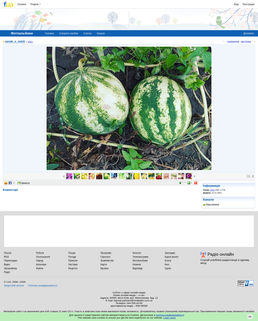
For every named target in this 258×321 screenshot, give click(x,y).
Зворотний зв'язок (14, 285)
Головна (21, 4)
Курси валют (172, 256)
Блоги (168, 260)
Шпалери (41, 264)
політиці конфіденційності (170, 315)
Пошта (7, 252)
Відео (7, 264)
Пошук (72, 252)
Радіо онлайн (221, 254)
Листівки (73, 264)
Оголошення (43, 256)
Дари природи (211, 204)
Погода (72, 256)
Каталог (137, 252)
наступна (246, 41)
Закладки (170, 252)
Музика (104, 268)
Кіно (167, 264)
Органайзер (10, 268)
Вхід (236, 4)
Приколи (73, 260)
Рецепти (72, 268)
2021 (30, 41)
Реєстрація (248, 4)
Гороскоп (105, 256)
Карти (103, 264)
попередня (233, 41)
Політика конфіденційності (42, 285)
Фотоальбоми (140, 260)
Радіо (7, 272)
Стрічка (87, 33)
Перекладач (10, 260)
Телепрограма (140, 256)
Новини (137, 264)
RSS (6, 256)
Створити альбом (68, 33)
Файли (39, 268)
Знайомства (107, 260)
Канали (101, 33)
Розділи (34, 4)
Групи (168, 268)
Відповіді (138, 268)
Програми (105, 252)
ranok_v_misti (15, 41)
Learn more (169, 317)
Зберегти (24, 182)
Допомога (248, 33)
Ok (249, 316)
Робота (40, 252)
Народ (39, 260)
